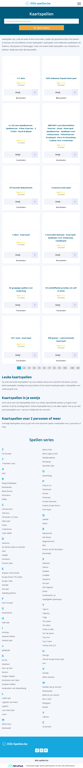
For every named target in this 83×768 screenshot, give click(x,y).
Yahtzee (45, 717)
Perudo (45, 493)
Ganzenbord (7, 613)
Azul (3, 473)
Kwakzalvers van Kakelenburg (14, 688)
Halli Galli (5, 622)
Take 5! (45, 609)
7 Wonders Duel (8, 463)
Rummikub (46, 553)
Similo (44, 591)
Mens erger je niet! (50, 453)
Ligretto (5, 706)
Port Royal (46, 509)
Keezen (5, 672)
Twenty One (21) (49, 645)
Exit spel (5, 589)
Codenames (7, 529)
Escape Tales (7, 581)
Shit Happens (47, 587)
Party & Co (46, 485)
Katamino (6, 664)
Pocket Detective (49, 501)
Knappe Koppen (8, 676)
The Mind (46, 625)
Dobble (5, 555)
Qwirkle (45, 519)
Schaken (45, 571)
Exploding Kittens (9, 593)
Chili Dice (5, 513)
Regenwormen (48, 541)
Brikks (4, 499)
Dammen (6, 543)
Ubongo (45, 655)
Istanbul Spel (7, 640)
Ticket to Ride (48, 629)
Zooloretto (46, 726)
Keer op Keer (7, 668)
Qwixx (44, 523)
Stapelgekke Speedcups (52, 599)
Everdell (5, 585)
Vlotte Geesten (48, 677)
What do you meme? (50, 695)
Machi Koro (6, 724)
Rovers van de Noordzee (52, 549)
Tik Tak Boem (48, 633)
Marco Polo (47, 449)
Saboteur (46, 563)
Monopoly (46, 461)
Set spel (45, 583)
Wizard (45, 707)
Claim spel (6, 521)
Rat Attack (46, 537)
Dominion (6, 559)
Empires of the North (10, 573)
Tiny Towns (47, 641)
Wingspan (46, 703)
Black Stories (7, 491)
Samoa (45, 567)
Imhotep (5, 632)
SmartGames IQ (49, 595)
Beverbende (7, 487)
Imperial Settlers (8, 636)
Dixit (4, 551)
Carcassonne (7, 509)
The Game (46, 621)
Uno (44, 663)
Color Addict (7, 533)
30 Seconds (6, 453)
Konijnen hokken (9, 684)
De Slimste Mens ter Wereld (13, 547)
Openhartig (46, 475)
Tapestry (46, 613)
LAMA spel (6, 698)
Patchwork (46, 489)
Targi (44, 617)
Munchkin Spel (48, 465)
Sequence (46, 579)
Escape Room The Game (12, 577)
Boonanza (6, 495)
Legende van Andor (10, 702)
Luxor (4, 714)
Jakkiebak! (6, 650)
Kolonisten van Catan (10, 680)
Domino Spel (7, 563)
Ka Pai (4, 660)
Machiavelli (6, 728)
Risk (44, 545)
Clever (4, 525)
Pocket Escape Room (51, 505)
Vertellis (45, 673)
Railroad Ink (47, 533)
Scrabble (45, 575)
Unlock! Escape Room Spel (53, 659)
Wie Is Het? (46, 699)
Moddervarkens (48, 457)
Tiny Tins (46, 637)
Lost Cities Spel (8, 710)
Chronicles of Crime (10, 517)
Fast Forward (7, 603)
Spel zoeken (41, 27)
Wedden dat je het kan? (52, 687)
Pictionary (46, 497)
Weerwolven (47, 691)
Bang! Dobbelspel (9, 483)
